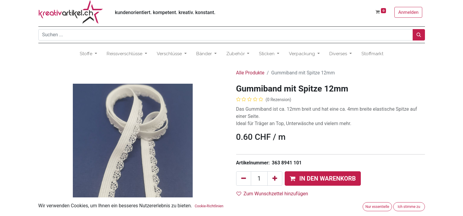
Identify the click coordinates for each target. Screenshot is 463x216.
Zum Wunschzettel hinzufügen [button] (272, 193)
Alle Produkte (250, 73)
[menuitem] (372, 54)
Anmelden (408, 12)
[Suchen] (419, 34)
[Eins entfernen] (243, 178)
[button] (323, 178)
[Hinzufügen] (274, 178)
